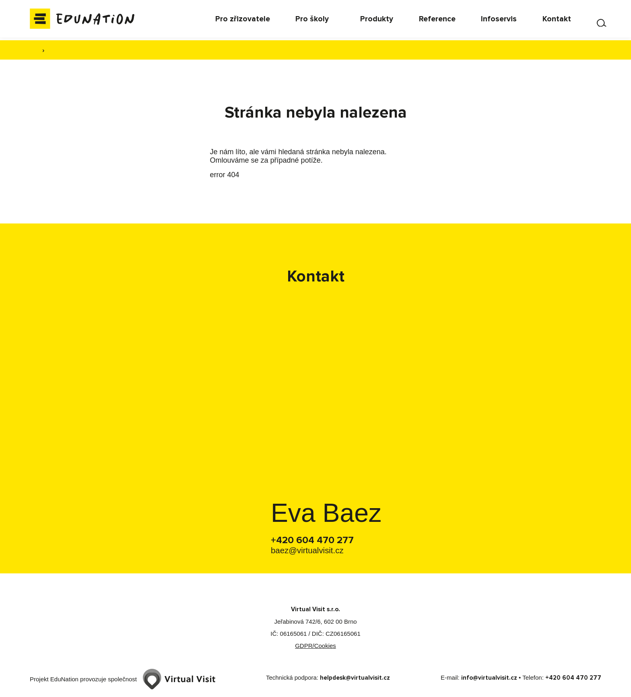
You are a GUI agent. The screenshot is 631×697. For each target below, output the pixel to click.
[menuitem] (286, 20)
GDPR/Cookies (315, 646)
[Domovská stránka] (90, 20)
